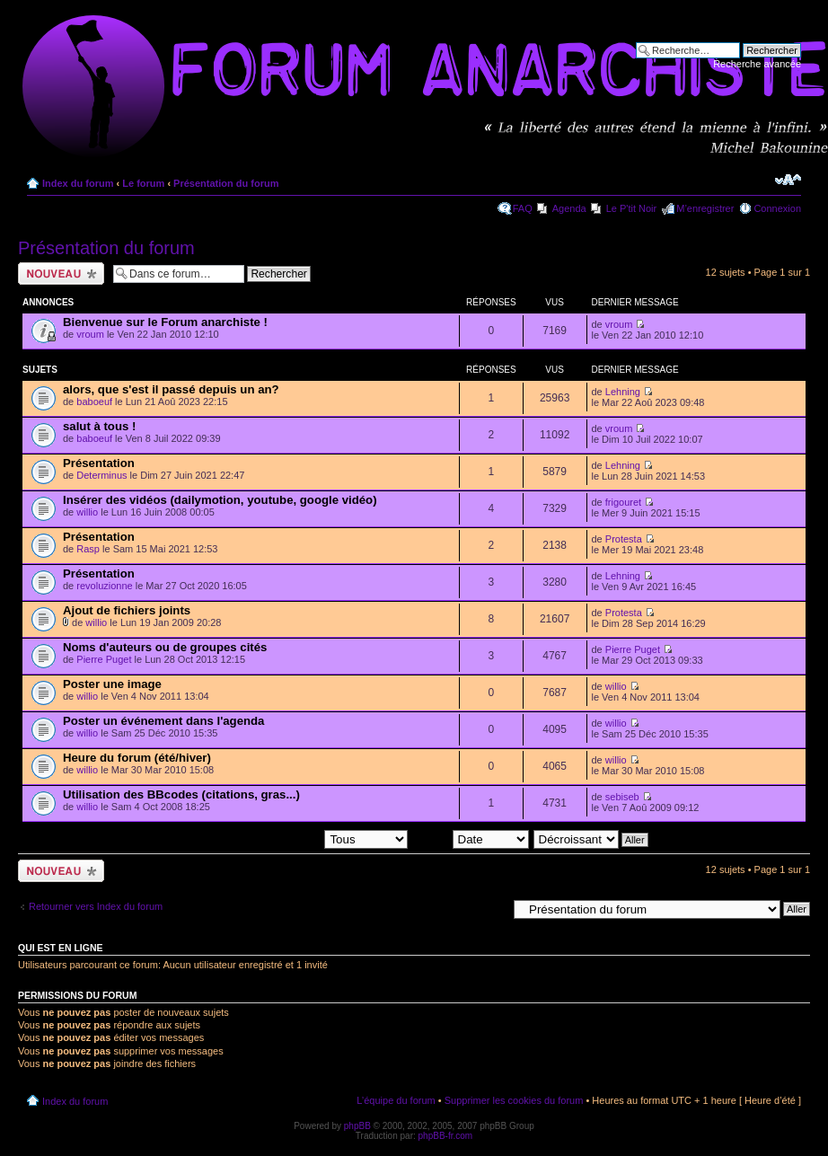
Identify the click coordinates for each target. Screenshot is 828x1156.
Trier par (470, 839)
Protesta (623, 539)
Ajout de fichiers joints (126, 610)
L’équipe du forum (396, 1100)
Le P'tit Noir (631, 208)
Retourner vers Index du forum (96, 906)
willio (87, 512)
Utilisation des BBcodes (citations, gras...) (181, 794)
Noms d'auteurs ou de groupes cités (165, 647)
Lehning (622, 391)
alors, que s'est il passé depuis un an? (171, 389)
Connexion (777, 208)
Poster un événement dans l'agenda (163, 721)
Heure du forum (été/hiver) (137, 757)
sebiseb (622, 796)
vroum (90, 334)
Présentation (99, 463)
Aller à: (491, 908)
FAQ (523, 208)
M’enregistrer (705, 208)
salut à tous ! (99, 426)
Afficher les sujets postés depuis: (293, 839)
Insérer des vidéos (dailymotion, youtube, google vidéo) (220, 500)
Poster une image (112, 684)
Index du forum (77, 183)
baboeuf (94, 401)
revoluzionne (104, 585)
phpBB (357, 1126)
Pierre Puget (103, 659)
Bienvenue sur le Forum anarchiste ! (165, 322)
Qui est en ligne (60, 947)
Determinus (101, 475)
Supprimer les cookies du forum (514, 1100)
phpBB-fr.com (445, 1136)
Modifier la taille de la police (788, 180)
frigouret (623, 502)
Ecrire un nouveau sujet (61, 273)
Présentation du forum (225, 183)
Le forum (143, 183)
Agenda (569, 208)
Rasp (88, 548)
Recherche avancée (757, 63)
